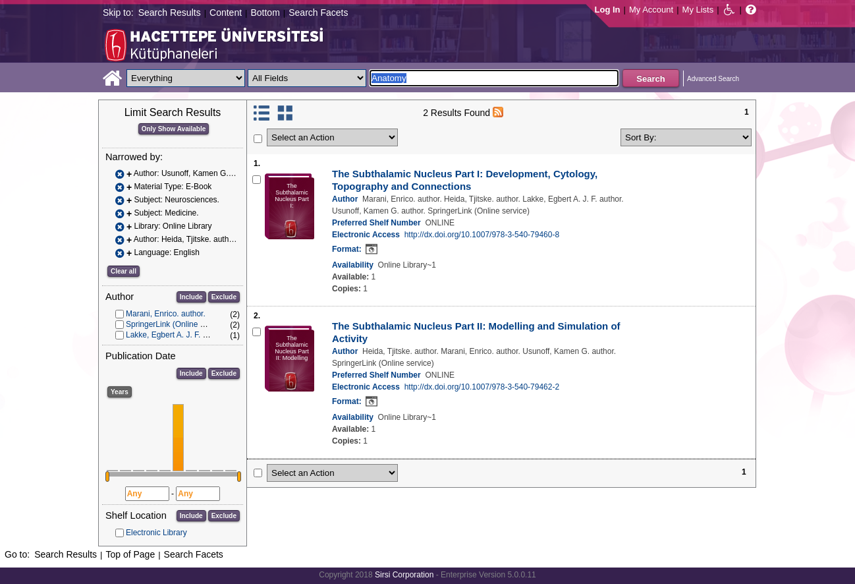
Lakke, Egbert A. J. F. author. (176, 334)
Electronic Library (156, 532)
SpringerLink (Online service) (177, 324)
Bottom (264, 12)
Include (191, 297)
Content (225, 12)
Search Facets (318, 12)
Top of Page (130, 554)
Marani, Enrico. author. (166, 313)
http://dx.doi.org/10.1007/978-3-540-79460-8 (482, 234)
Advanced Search (713, 78)
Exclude (223, 297)
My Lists (698, 10)
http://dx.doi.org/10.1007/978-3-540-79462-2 (482, 387)
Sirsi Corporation (404, 574)
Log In (608, 10)
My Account (651, 10)
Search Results (169, 12)
